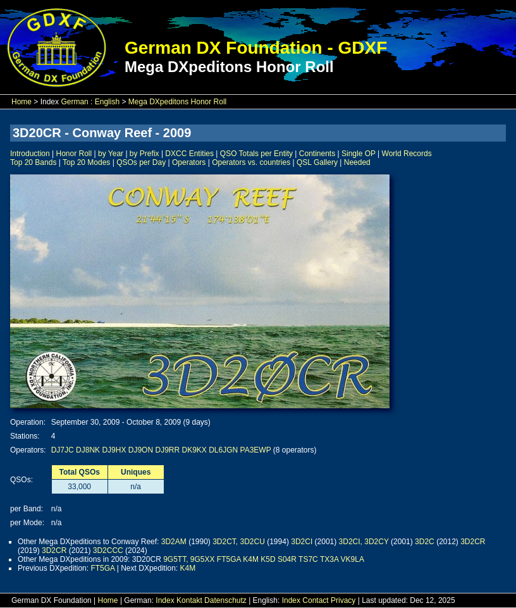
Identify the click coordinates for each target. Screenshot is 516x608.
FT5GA (229, 559)
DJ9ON (140, 450)
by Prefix (144, 153)
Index (165, 600)
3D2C (424, 541)
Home (21, 101)
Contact (315, 600)
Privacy (343, 600)
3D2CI (301, 541)
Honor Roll (74, 153)
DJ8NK (88, 450)
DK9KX (193, 450)
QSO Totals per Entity (256, 153)
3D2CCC (108, 550)
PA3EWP (255, 450)
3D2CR (472, 541)
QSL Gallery (317, 162)
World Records (407, 153)
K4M (251, 559)
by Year (110, 153)
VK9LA (352, 559)
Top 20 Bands (33, 162)
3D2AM (174, 541)
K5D (268, 559)
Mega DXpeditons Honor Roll (177, 101)
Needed (357, 162)
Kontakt (189, 600)
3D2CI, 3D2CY (364, 541)
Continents (317, 153)
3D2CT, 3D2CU (238, 541)
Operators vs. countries (251, 162)
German (74, 101)
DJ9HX (114, 450)
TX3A (329, 559)
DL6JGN (223, 450)
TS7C (308, 559)
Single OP (358, 153)
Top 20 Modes (86, 162)
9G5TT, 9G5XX (188, 559)
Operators (189, 162)
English (107, 101)
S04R (287, 559)
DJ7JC (62, 450)
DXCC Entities (189, 153)
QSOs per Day (141, 162)
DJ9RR (167, 450)
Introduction (30, 153)
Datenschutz (225, 600)
